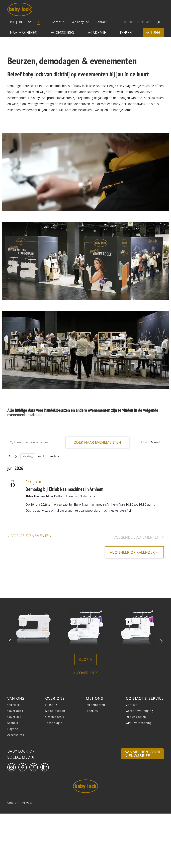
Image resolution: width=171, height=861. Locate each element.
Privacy (27, 850)
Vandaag (28, 456)
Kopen (126, 32)
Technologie (53, 770)
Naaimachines (23, 32)
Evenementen (95, 752)
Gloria (85, 706)
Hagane (12, 776)
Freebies (92, 758)
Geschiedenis (54, 764)
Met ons (94, 745)
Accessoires (62, 32)
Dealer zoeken (136, 764)
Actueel (153, 32)
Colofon (12, 850)
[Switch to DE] (29, 22)
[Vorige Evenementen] (9, 456)
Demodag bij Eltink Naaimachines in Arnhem (64, 489)
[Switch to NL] (38, 23)
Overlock (13, 752)
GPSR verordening (139, 770)
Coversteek (15, 758)
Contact (101, 22)
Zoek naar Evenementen (97, 442)
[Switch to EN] (12, 22)
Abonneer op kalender (128, 552)
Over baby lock (79, 22)
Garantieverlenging (139, 758)
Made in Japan (55, 758)
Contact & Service (145, 745)
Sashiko (12, 770)
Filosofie (51, 752)
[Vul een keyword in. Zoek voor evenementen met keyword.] (35, 442)
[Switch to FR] (20, 22)
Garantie (58, 22)
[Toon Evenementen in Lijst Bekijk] (144, 442)
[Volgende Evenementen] (16, 456)
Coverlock (87, 720)
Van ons (15, 745)
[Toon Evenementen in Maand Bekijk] (155, 442)
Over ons (55, 745)
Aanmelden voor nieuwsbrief (142, 801)
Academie (97, 32)
